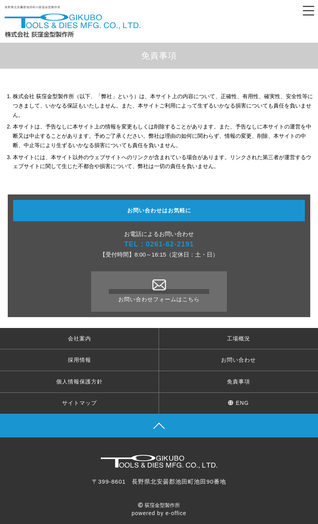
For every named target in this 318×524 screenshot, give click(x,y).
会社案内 (79, 338)
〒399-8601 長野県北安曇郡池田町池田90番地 (159, 481)
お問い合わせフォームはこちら (159, 290)
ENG (238, 403)
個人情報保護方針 (79, 381)
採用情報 (79, 360)
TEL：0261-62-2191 (159, 244)
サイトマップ (79, 403)
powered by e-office (159, 513)
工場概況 (238, 338)
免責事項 (238, 381)
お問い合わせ (238, 360)
